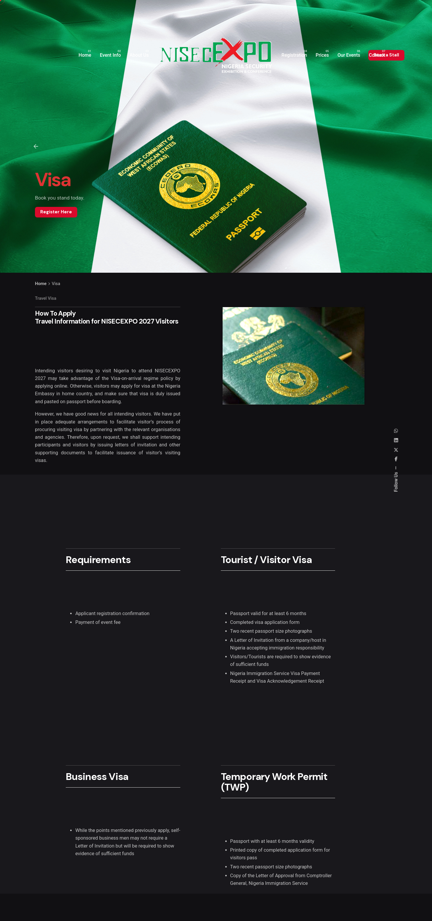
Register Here (56, 212)
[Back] (36, 146)
